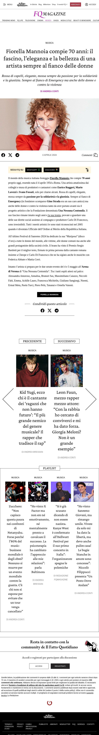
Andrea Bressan (33, 452)
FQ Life (20, 20)
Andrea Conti (51, 91)
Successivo (67, 341)
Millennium (46, 4)
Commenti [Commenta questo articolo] (90, 155)
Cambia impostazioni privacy (31, 726)
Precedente (32, 341)
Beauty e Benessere (82, 20)
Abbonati (75, 4)
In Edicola (33, 4)
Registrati (60, 666)
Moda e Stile (66, 20)
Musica (48, 20)
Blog (40, 4)
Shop (54, 4)
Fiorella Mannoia (60, 178)
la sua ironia (54, 215)
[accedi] (90, 4)
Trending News (8, 20)
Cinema (40, 20)
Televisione (30, 20)
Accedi (38, 666)
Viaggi (56, 20)
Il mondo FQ (62, 4)
